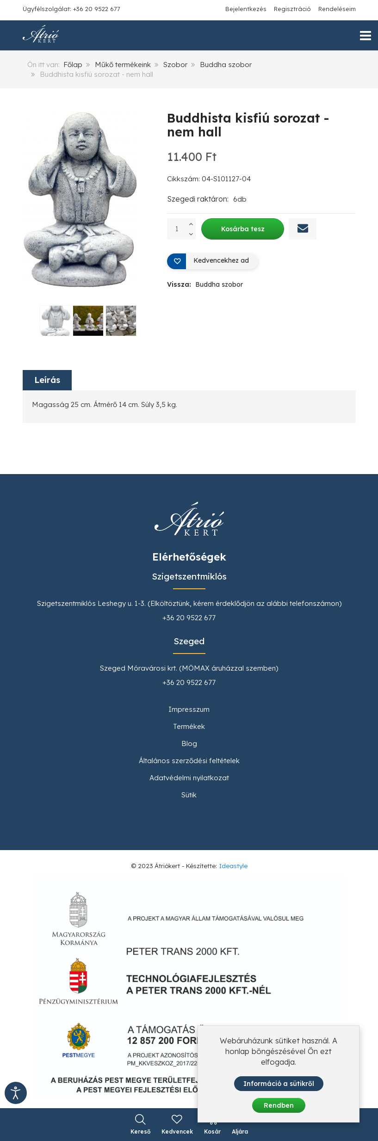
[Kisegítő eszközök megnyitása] (16, 1093)
